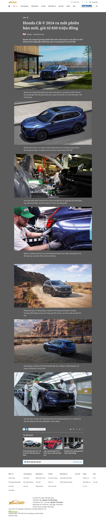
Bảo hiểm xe (52, 6)
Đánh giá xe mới (40, 478)
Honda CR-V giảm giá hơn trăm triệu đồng (73, 452)
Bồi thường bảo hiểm (66, 482)
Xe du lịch (26, 478)
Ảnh (74, 6)
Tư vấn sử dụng (52, 478)
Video (68, 6)
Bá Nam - (30, 34)
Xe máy (25, 486)
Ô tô (94, 478)
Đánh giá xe (34, 6)
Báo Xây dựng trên (37, 429)
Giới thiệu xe (86, 482)
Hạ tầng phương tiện (15, 482)
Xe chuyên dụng (28, 482)
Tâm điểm (11, 490)
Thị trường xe (25, 6)
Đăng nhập (94, 2)
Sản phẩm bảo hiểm (66, 478)
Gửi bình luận (77, 462)
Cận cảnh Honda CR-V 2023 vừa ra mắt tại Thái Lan (52, 453)
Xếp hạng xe (39, 486)
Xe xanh (61, 6)
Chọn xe (50, 482)
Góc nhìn (11, 486)
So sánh (38, 482)
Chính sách (12, 478)
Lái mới (43, 6)
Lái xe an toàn (52, 486)
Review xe (86, 478)
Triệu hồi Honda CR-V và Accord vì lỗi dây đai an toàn (32, 453)
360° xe (15, 6)
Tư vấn (85, 486)
